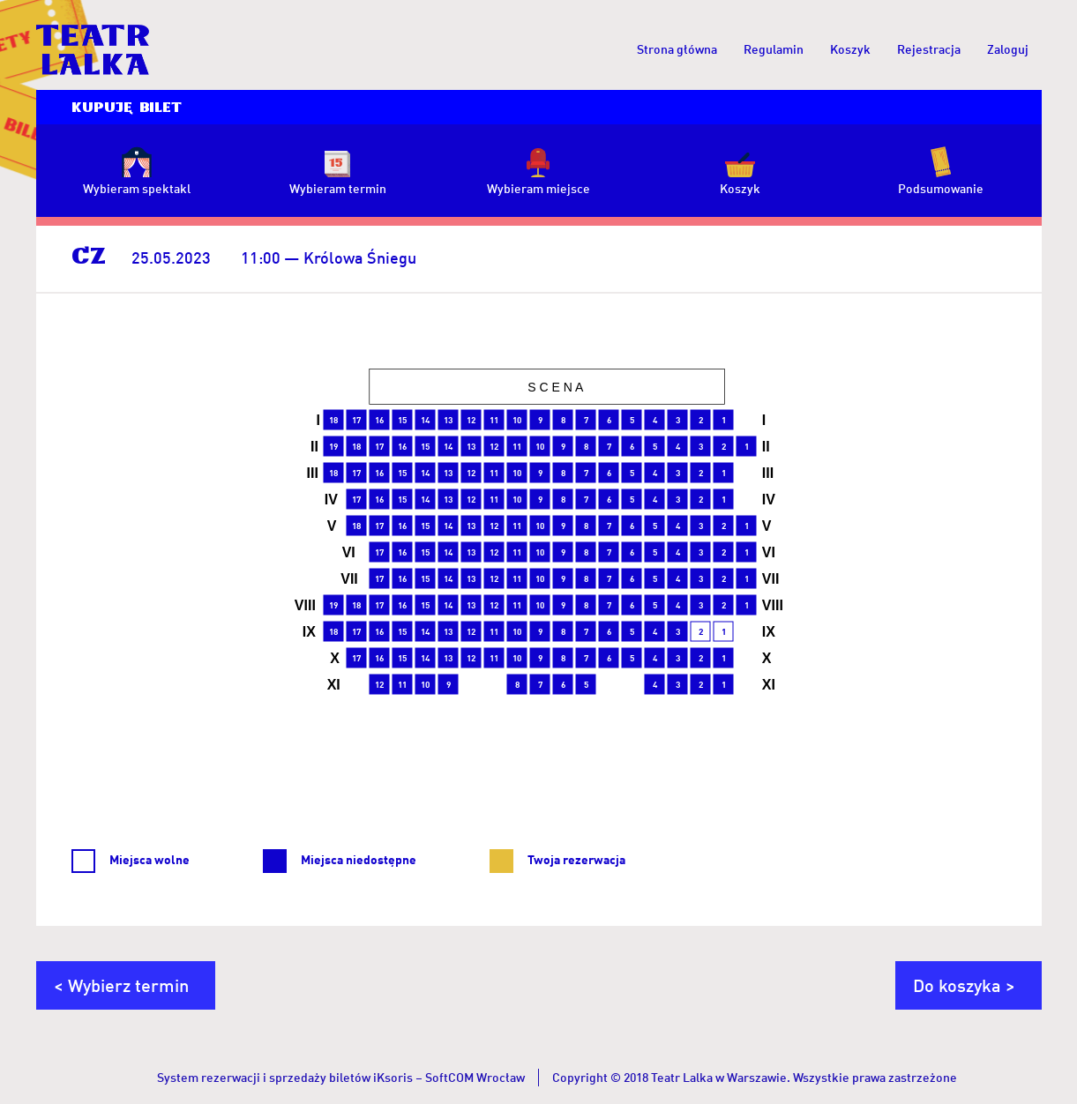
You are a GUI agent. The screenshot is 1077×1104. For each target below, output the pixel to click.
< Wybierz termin (121, 985)
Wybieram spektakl (137, 188)
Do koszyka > (964, 985)
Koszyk (850, 48)
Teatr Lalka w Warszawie (719, 1077)
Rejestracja (929, 48)
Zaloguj (1007, 48)
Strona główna (677, 48)
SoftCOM (449, 1077)
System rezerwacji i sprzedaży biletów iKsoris (285, 1077)
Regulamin (774, 48)
